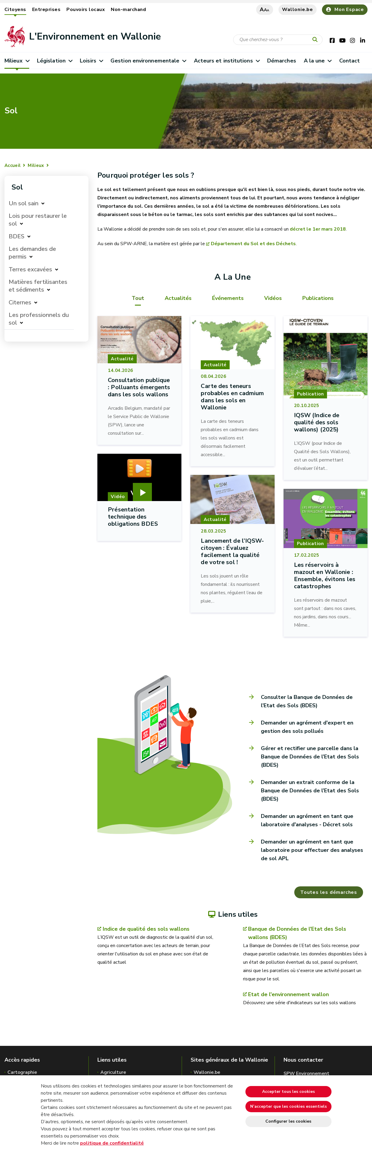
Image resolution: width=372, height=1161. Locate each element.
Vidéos (273, 298)
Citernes (20, 302)
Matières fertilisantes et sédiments (38, 286)
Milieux (16, 60)
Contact (349, 60)
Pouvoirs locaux (85, 9)
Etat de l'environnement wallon (288, 994)
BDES (16, 236)
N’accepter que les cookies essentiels (288, 1106)
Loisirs (91, 60)
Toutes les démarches (328, 892)
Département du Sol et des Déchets (253, 243)
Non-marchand (128, 9)
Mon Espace (345, 9)
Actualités (178, 298)
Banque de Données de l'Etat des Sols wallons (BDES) (297, 933)
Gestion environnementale (148, 60)
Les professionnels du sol (39, 319)
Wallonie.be (297, 9)
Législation (54, 60)
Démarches (281, 60)
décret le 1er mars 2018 (318, 229)
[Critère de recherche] (278, 40)
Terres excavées (30, 269)
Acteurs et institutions (227, 60)
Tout (138, 298)
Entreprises (46, 9)
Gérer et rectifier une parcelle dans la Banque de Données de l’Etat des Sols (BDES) (310, 757)
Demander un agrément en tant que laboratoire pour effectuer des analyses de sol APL (312, 850)
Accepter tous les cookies (288, 1091)
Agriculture (113, 1072)
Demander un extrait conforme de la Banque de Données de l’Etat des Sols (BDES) (310, 790)
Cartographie (22, 1072)
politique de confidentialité (112, 1143)
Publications (318, 298)
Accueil (12, 165)
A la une (317, 60)
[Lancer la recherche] (316, 39)
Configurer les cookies (288, 1121)
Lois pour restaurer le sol (38, 220)
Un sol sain (23, 203)
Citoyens (15, 9)
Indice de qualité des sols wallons (146, 928)
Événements (228, 298)
